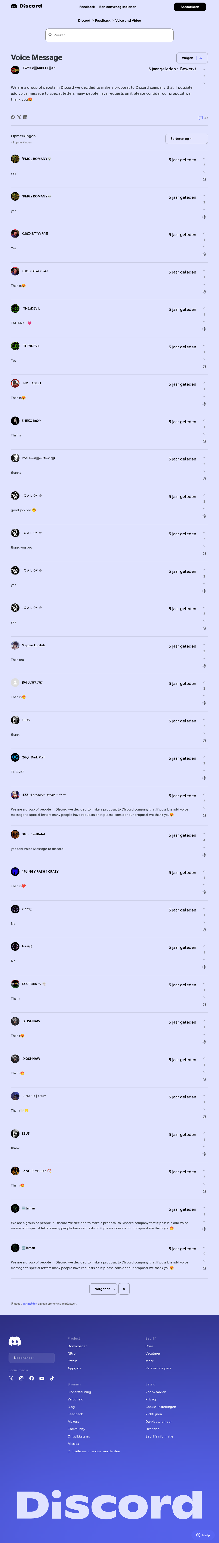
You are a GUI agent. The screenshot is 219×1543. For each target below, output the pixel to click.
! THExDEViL (31, 308)
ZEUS (26, 720)
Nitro (71, 1353)
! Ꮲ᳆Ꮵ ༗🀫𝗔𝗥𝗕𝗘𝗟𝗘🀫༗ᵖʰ (39, 68)
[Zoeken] (109, 35)
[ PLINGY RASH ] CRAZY (40, 871)
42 (203, 118)
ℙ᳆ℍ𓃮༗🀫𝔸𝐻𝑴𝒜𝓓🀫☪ (39, 458)
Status (72, 1361)
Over (149, 1346)
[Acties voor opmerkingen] (204, 179)
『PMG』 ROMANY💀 (37, 159)
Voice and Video (128, 20)
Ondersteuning (79, 1392)
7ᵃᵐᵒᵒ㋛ (27, 909)
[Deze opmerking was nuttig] (204, 158)
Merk (149, 1361)
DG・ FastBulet (33, 834)
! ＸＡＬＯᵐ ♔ (32, 495)
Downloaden (77, 1346)
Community (76, 1429)
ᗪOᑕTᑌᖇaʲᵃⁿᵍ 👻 (34, 984)
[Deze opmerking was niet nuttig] (204, 172)
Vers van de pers (158, 1368)
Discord (84, 20)
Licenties (152, 1429)
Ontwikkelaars (79, 1436)
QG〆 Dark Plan (33, 757)
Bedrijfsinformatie (159, 1436)
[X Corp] (19, 117)
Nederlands (25, 1358)
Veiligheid (75, 1399)
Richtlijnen (153, 1414)
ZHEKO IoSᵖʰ (31, 421)
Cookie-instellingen (160, 1407)
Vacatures (153, 1353)
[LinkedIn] (25, 117)
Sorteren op (181, 138)
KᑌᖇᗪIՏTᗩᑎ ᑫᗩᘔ (35, 233)
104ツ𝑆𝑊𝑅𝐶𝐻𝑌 (32, 682)
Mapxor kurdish (33, 645)
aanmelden (30, 1303)
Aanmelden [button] (190, 7)
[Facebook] (13, 117)
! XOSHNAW (31, 1021)
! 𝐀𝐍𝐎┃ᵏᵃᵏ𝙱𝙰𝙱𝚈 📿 (36, 1171)
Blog (71, 1407)
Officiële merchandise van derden (94, 1451)
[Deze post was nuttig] (204, 69)
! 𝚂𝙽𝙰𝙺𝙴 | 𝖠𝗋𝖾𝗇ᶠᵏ (34, 1096)
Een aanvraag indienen (117, 7)
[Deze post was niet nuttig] (204, 83)
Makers (73, 1421)
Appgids (74, 1368)
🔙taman (28, 1208)
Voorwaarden (155, 1392)
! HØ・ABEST (31, 383)
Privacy (151, 1399)
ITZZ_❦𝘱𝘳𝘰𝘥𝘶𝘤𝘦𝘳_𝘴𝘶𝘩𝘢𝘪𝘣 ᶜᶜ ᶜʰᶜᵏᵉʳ (44, 795)
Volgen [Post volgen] (187, 58)
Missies (73, 1443)
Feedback (87, 7)
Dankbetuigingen (158, 1421)
